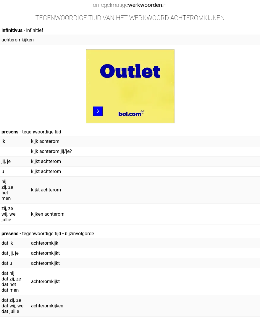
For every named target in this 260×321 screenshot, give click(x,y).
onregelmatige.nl (130, 4)
